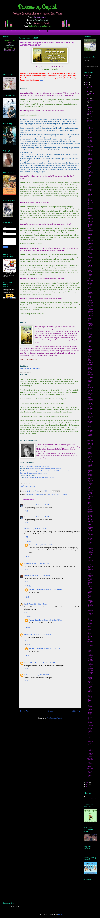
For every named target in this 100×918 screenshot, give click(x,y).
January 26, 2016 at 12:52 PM (53, 648)
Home (6, 31)
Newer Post (24, 711)
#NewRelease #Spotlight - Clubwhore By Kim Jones (90, 392)
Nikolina (27, 505)
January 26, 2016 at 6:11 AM (38, 529)
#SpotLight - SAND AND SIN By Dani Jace (90, 541)
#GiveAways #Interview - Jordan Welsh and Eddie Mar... (90, 380)
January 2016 (90, 124)
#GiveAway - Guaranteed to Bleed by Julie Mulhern (90, 368)
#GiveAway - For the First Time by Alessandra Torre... (90, 474)
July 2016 (89, 104)
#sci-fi (56, 494)
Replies (29, 541)
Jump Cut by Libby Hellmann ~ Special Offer (89, 192)
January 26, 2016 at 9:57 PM (47, 663)
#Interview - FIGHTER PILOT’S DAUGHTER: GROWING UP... (90, 357)
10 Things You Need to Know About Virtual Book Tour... (89, 593)
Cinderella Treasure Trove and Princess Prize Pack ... (90, 762)
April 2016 (89, 113)
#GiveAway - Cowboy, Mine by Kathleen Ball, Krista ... (90, 234)
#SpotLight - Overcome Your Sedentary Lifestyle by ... (90, 559)
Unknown (32, 545)
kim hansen (28, 634)
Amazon (23, 368)
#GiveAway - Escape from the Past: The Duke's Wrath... (90, 212)
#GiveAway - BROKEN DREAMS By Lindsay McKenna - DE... (90, 709)
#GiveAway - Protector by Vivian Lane (90, 613)
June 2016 (90, 107)
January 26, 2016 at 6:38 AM (41, 576)
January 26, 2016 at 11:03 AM (42, 634)
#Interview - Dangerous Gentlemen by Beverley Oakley (90, 296)
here (41, 80)
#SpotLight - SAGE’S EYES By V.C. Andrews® (90, 202)
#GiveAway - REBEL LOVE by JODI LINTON (90, 680)
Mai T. (26, 529)
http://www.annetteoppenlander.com (37, 466)
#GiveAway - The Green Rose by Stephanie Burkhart (90, 253)
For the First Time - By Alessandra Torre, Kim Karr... (90, 741)
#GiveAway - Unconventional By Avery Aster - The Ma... (90, 223)
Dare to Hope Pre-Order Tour (18, 31)
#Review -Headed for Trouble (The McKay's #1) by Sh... (89, 634)
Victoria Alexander (30, 663)
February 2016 (89, 121)
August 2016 (90, 100)
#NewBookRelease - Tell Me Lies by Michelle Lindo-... (89, 506)
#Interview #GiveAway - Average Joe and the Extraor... (90, 464)
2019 (87, 77)
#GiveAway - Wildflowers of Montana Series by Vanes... (90, 285)
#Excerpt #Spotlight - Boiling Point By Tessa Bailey (89, 274)
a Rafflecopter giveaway (28, 486)
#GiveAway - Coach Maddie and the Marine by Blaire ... (90, 434)
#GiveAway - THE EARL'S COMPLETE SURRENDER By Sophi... (90, 581)
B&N (29, 368)
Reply (26, 510)
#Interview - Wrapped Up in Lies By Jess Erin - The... (90, 403)
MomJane (27, 576)
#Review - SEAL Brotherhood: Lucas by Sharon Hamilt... (90, 752)
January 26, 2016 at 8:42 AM (38, 604)
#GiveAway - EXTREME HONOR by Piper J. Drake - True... (90, 139)
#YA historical (63, 494)
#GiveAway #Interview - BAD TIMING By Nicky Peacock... (90, 604)
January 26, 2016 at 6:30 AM (45, 545)
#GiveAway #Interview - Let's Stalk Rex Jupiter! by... (90, 772)
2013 (87, 784)
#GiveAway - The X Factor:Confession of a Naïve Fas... (90, 484)
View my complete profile (90, 799)
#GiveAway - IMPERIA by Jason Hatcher (90, 644)
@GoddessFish (40, 494)
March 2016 (90, 117)
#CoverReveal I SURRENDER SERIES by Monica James (90, 336)
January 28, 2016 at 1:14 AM (40, 675)
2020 (87, 75)
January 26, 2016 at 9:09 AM (53, 620)
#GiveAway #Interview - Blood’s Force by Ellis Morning (90, 515)
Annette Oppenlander (36, 589)
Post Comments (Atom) (54, 718)
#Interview (49, 494)
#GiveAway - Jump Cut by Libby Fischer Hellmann (90, 689)
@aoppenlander (30, 494)
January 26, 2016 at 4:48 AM (40, 517)
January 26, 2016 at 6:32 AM (40, 564)
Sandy (26, 604)
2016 (87, 84)
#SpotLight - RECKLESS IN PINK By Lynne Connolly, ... (90, 622)
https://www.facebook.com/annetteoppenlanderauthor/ (44, 469)
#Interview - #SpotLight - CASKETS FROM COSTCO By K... (90, 671)
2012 (87, 786)
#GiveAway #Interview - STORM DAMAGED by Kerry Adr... (90, 163)
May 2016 (90, 111)
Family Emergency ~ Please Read (90, 130)
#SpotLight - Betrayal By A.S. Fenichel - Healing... (90, 721)
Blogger (60, 914)
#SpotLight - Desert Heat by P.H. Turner (89, 731)
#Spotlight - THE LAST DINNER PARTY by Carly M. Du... (90, 264)
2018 (87, 80)
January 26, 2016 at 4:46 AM (40, 505)
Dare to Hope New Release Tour (38, 31)
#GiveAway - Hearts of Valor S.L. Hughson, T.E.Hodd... (90, 495)
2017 (87, 82)
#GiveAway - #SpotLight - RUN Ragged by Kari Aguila (90, 444)
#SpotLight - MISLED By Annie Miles (90, 533)
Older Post (76, 711)
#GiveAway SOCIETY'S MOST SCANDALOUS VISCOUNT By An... (90, 414)
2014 (87, 782)
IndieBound (36, 368)
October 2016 (90, 93)
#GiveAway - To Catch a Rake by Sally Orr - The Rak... (90, 183)
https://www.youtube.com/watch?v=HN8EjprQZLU (41, 477)
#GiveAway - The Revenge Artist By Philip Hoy (90, 173)
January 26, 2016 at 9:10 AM (53, 589)
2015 (87, 780)
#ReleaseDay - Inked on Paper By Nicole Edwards (90, 549)
